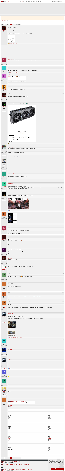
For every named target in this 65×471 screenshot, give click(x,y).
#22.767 (63, 370)
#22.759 (63, 273)
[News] (20, 1)
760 (12, 24)
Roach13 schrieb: (10, 183)
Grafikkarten (11, 462)
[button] (22, 1)
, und (13, 43)
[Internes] (39, 1)
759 (10, 24)
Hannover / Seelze (5, 394)
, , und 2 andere (15, 337)
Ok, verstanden (57, 468)
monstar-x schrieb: (10, 173)
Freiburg (6, 189)
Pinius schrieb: (10, 258)
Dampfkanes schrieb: (10, 313)
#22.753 (63, 212)
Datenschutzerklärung (52, 466)
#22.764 (63, 339)
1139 (16, 24)
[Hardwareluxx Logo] (5, 1)
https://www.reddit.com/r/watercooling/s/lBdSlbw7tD (14, 231)
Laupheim (6, 168)
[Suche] (53, 1)
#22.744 (63, 74)
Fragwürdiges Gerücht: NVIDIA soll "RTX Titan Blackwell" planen (13, 461)
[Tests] (24, 1)
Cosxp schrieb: (10, 303)
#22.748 (63, 145)
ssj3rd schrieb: (10, 405)
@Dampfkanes (10, 360)
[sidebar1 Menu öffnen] (63, 1)
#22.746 (63, 93)
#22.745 (63, 85)
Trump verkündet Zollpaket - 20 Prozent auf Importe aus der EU (19, 401)
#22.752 (63, 192)
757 (7, 24)
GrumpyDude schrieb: (11, 59)
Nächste (19, 24)
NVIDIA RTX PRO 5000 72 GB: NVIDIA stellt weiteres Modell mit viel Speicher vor (16, 464)
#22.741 (63, 26)
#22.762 (63, 301)
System (4, 111)
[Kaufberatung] (28, 1)
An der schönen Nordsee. (4, 153)
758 (9, 24)
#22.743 (63, 66)
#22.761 (63, 292)
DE (6, 290)
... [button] (15, 24)
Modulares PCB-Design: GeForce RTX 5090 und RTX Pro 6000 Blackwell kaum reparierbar (17, 469)
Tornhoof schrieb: (10, 147)
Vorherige (3, 24)
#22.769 (63, 387)
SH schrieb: (9, 349)
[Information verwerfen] (63, 17)
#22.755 (63, 235)
